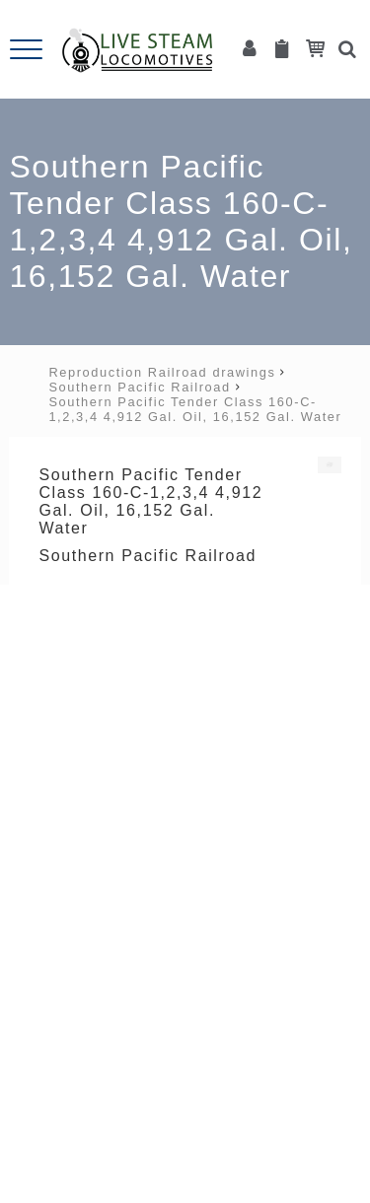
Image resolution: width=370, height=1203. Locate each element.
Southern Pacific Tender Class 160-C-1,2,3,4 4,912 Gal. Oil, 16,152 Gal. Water (194, 409)
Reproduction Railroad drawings (161, 372)
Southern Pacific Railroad (139, 387)
